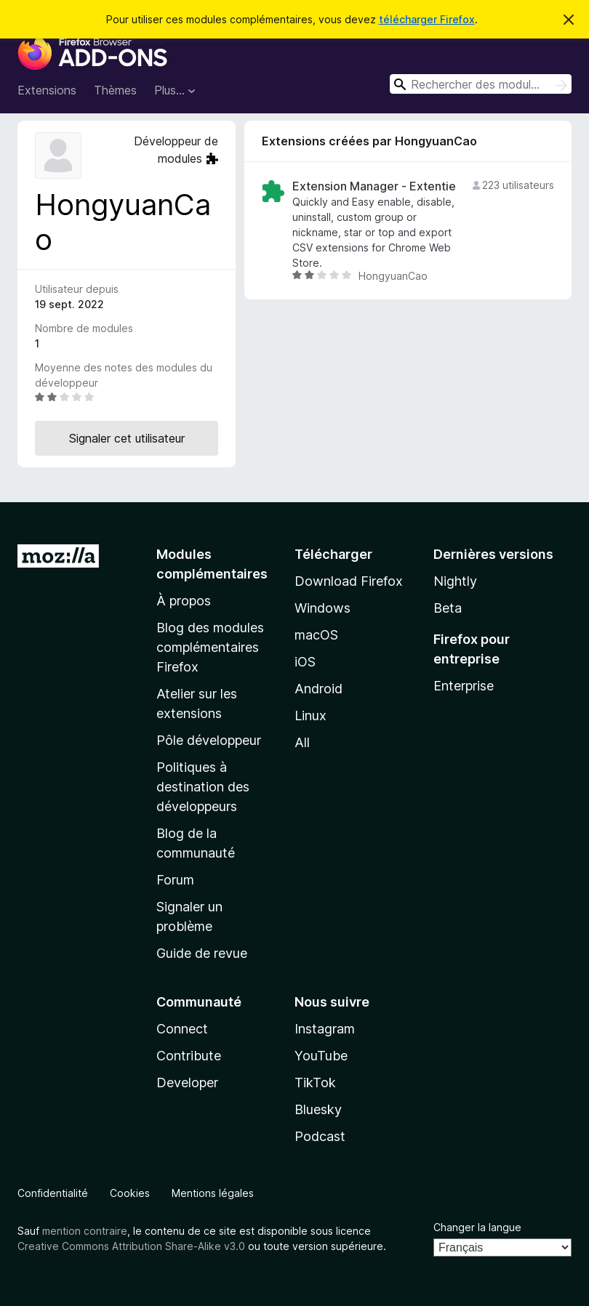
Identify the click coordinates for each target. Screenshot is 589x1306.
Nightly (455, 581)
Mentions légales (213, 1193)
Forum (175, 879)
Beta (447, 608)
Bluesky (318, 1109)
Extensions (46, 90)
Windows (322, 608)
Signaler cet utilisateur (127, 438)
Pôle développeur (208, 740)
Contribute (188, 1055)
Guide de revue (201, 953)
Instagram (324, 1028)
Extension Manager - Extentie (374, 186)
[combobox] (481, 84)
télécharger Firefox (427, 19)
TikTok (315, 1082)
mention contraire (84, 1231)
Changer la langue (477, 1227)
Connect (182, 1028)
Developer (187, 1082)
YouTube (321, 1055)
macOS (316, 634)
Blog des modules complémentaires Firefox (210, 647)
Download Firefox (348, 581)
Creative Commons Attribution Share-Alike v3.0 (131, 1246)
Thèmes (115, 90)
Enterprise (463, 685)
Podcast (319, 1136)
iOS (305, 661)
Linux (310, 715)
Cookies (130, 1193)
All (302, 742)
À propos (183, 600)
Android (318, 688)
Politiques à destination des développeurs (202, 786)
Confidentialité (52, 1193)
